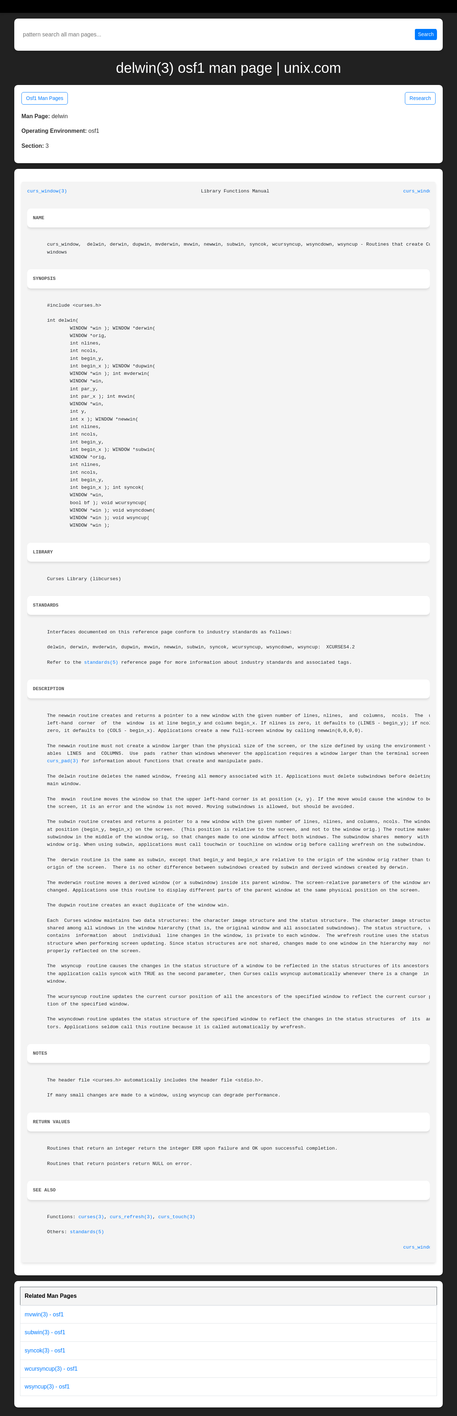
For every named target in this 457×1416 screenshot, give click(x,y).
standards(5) (101, 662)
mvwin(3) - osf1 (44, 1314)
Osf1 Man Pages (44, 98)
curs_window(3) (47, 191)
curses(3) (91, 1217)
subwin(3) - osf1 (45, 1332)
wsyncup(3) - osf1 (47, 1387)
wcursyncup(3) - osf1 (51, 1369)
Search (426, 34)
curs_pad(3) (63, 761)
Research (420, 98)
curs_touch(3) (176, 1217)
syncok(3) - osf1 (45, 1350)
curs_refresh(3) (131, 1217)
